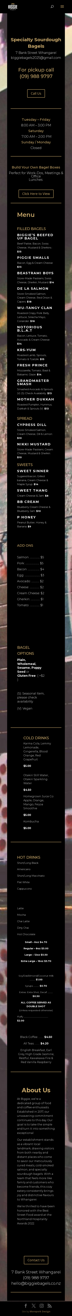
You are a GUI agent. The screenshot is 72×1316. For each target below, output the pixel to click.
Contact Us (36, 1260)
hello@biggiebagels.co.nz (36, 1283)
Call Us (36, 93)
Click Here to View (36, 193)
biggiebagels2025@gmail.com (36, 58)
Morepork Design (40, 1311)
